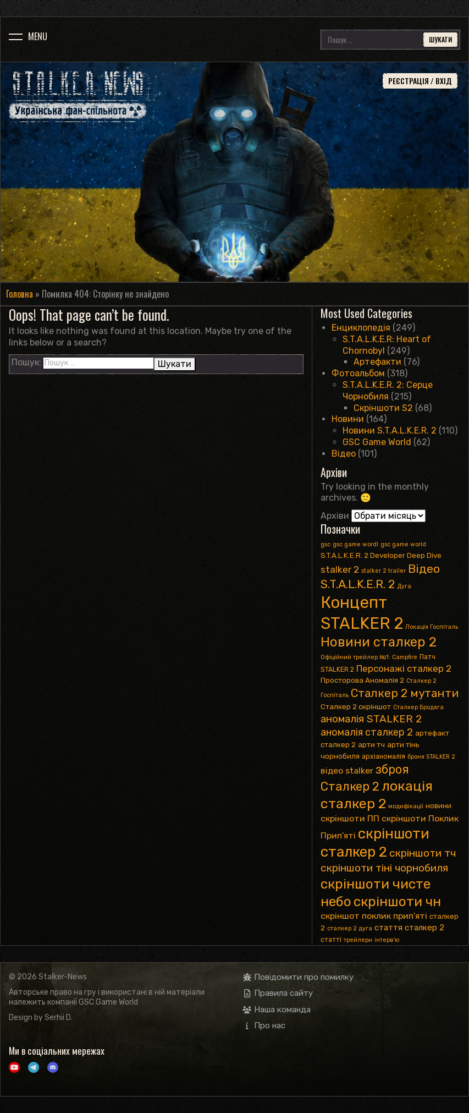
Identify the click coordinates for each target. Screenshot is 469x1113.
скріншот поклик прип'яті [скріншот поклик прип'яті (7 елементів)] (374, 916)
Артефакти (377, 362)
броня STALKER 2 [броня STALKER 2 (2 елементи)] (431, 756)
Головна (19, 293)
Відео (344, 453)
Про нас (264, 1025)
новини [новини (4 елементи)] (438, 806)
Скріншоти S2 (383, 408)
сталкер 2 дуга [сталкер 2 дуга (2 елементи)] (349, 928)
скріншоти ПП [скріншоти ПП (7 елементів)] (350, 818)
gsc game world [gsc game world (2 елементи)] (403, 544)
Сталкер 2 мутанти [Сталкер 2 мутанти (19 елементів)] (405, 693)
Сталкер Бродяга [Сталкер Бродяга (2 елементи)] (418, 707)
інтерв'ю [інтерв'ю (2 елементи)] (386, 940)
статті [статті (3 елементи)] (331, 940)
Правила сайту (278, 993)
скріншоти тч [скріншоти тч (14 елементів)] (422, 853)
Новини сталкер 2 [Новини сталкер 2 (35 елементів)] (379, 642)
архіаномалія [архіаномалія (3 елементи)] (383, 756)
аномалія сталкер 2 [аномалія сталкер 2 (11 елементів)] (367, 732)
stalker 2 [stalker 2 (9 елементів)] (340, 569)
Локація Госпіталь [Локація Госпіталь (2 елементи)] (431, 626)
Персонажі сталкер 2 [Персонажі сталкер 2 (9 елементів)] (403, 668)
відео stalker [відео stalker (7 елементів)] (347, 770)
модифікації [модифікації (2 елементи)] (405, 806)
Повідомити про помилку (298, 977)
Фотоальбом (358, 373)
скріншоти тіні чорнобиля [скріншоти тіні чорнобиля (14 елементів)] (384, 868)
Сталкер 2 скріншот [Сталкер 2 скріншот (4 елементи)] (356, 707)
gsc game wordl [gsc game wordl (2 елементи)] (355, 544)
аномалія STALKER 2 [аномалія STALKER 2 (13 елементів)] (371, 718)
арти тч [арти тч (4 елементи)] (371, 745)
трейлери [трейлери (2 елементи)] (358, 940)
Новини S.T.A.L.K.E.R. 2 (390, 430)
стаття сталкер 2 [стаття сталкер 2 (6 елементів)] (409, 928)
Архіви (335, 516)
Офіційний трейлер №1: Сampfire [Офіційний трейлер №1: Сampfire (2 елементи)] (369, 657)
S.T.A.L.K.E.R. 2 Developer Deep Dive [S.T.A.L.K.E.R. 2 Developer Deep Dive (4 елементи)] (381, 555)
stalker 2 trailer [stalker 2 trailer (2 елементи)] (383, 570)
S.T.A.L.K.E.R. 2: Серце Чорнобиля (388, 391)
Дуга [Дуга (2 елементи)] (404, 586)
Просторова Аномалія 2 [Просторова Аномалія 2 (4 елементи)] (362, 680)
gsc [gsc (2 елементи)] (325, 544)
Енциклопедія (361, 327)
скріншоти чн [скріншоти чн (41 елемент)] (397, 901)
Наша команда (277, 1010)
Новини (348, 419)
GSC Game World (377, 442)
